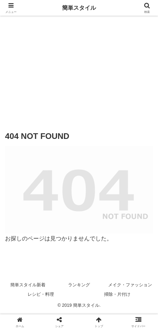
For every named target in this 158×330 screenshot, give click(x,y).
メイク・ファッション (130, 284)
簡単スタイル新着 (27, 284)
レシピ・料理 (41, 294)
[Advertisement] (79, 68)
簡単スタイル (79, 8)
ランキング (79, 284)
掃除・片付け (117, 294)
